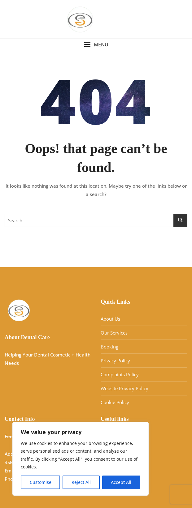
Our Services (114, 333)
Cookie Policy (115, 402)
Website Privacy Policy (124, 388)
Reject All (81, 482)
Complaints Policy (120, 374)
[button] (96, 45)
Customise (40, 482)
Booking (109, 347)
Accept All (121, 482)
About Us (110, 319)
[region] (80, 459)
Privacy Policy (115, 360)
